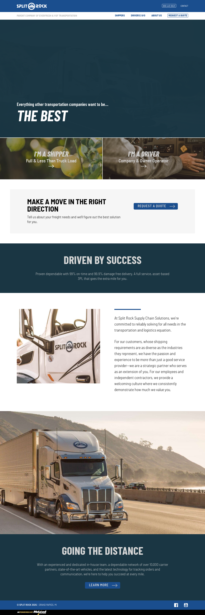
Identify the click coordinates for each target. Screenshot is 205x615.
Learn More (103, 585)
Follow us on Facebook (176, 605)
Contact (184, 6)
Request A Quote (178, 15)
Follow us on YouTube (186, 605)
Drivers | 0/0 (138, 15)
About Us (156, 15)
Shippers (120, 15)
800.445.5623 (169, 6)
